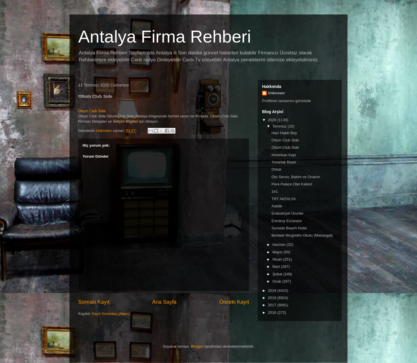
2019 (272, 290)
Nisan (277, 259)
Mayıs (278, 252)
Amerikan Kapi (283, 155)
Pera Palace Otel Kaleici (291, 184)
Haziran (279, 244)
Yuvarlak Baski (283, 162)
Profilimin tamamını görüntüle (286, 101)
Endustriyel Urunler (287, 213)
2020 (272, 120)
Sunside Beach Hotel (288, 228)
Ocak (277, 281)
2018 (272, 298)
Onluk (276, 169)
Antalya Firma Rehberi (164, 36)
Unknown (276, 93)
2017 (272, 305)
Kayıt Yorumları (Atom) (111, 314)
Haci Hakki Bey (284, 133)
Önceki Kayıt (234, 302)
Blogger (197, 346)
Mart (276, 266)
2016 (272, 312)
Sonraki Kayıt (93, 302)
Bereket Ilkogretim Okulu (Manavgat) (302, 235)
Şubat (278, 274)
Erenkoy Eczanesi (286, 221)
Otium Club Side (92, 111)
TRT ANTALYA (283, 199)
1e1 (274, 191)
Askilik (276, 206)
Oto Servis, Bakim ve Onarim (295, 177)
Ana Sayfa (164, 302)
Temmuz (280, 126)
